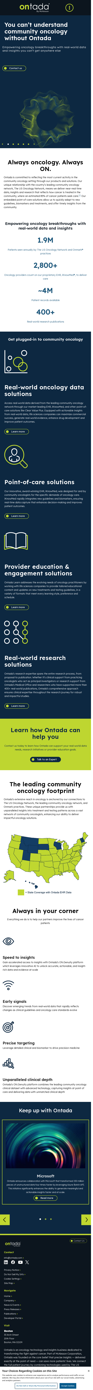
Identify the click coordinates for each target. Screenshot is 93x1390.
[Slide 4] (28, 144)
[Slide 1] (13, 144)
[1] (80, 195)
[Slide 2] (18, 144)
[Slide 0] (8, 144)
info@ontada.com (13, 1257)
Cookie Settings (12, 1278)
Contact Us (79, 1240)
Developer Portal (12, 1318)
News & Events (11, 1305)
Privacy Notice (11, 1270)
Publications (10, 1313)
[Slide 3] (23, 144)
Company (9, 1300)
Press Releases (12, 1309)
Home (7, 1296)
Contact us (15, 68)
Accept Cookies (68, 1386)
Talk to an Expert (47, 759)
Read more (46, 1198)
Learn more (18, 431)
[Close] (89, 1371)
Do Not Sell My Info (14, 1274)
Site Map (8, 1283)
